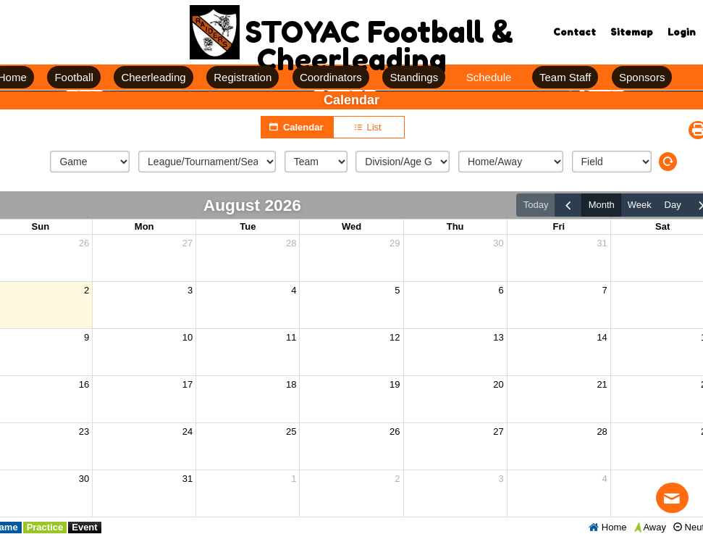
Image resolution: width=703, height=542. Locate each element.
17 (187, 384)
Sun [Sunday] (41, 226)
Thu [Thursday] (455, 226)
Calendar (297, 127)
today (536, 204)
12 (395, 337)
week (640, 204)
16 (84, 384)
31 (602, 243)
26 (84, 243)
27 (187, 243)
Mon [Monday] (144, 226)
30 (498, 243)
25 (291, 431)
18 (291, 384)
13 (498, 337)
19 (395, 384)
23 (84, 431)
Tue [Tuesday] (248, 226)
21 (602, 384)
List (369, 127)
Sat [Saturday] (662, 226)
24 (187, 431)
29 (395, 243)
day (673, 204)
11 (291, 337)
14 (602, 337)
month (602, 204)
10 (187, 337)
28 (291, 243)
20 (498, 384)
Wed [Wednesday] (351, 226)
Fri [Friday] (558, 226)
